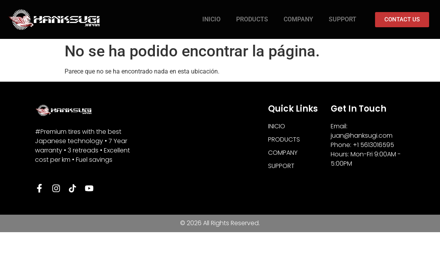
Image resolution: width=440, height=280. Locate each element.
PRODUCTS (252, 19)
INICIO (211, 19)
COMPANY (298, 19)
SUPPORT (342, 19)
